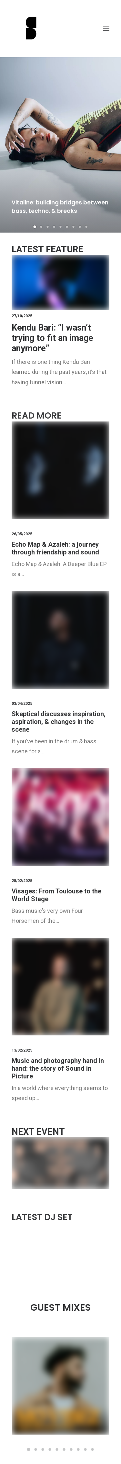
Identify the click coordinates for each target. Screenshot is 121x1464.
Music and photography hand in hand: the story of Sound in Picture (58, 1068)
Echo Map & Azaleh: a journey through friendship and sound (55, 548)
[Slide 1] (35, 226)
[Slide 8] (80, 226)
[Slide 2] (41, 226)
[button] (106, 28)
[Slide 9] (86, 226)
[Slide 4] (54, 226)
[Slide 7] (73, 226)
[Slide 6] (67, 226)
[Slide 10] (92, 1449)
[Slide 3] (48, 226)
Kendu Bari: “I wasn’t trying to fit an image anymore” (52, 338)
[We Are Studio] (60, 29)
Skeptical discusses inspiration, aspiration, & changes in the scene (59, 721)
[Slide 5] (60, 226)
